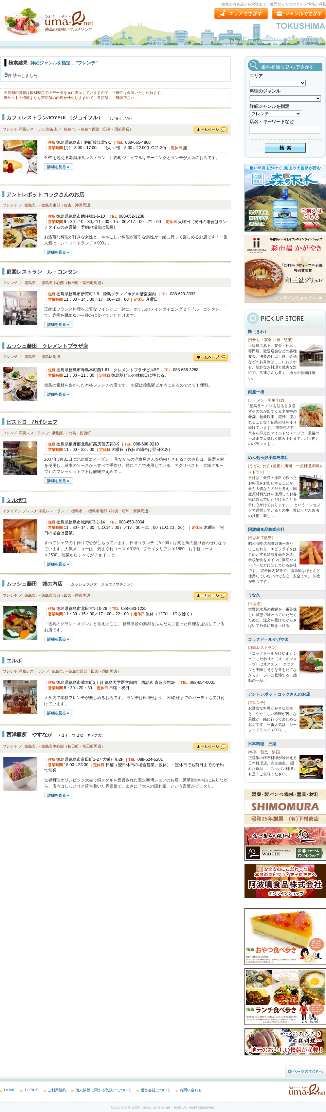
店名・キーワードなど (272, 121)
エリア (256, 75)
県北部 (57, 433)
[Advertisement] (51, 857)
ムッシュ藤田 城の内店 (34, 584)
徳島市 (69, 129)
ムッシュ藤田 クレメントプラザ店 (47, 346)
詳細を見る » (58, 167)
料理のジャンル (265, 91)
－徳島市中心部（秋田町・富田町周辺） (71, 283)
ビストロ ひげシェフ (31, 422)
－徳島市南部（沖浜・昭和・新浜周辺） (118, 511)
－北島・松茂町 (78, 433)
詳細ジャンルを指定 (269, 106)
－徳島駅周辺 (49, 357)
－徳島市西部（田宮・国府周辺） (105, 129)
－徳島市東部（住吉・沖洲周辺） (66, 205)
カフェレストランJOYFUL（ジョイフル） (54, 117)
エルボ (14, 660)
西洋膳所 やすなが (29, 734)
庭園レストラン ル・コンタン (42, 272)
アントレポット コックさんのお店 (45, 194)
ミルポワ (16, 500)
